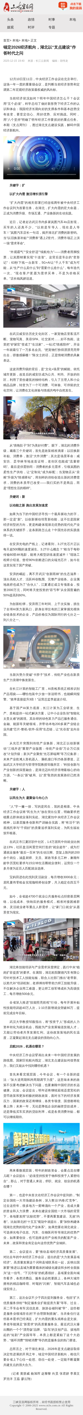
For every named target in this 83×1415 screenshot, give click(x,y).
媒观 (10, 27)
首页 (6, 40)
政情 (31, 19)
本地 (72, 19)
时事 (51, 19)
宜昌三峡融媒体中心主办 (21, 7)
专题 (51, 27)
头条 (10, 19)
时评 (31, 27)
